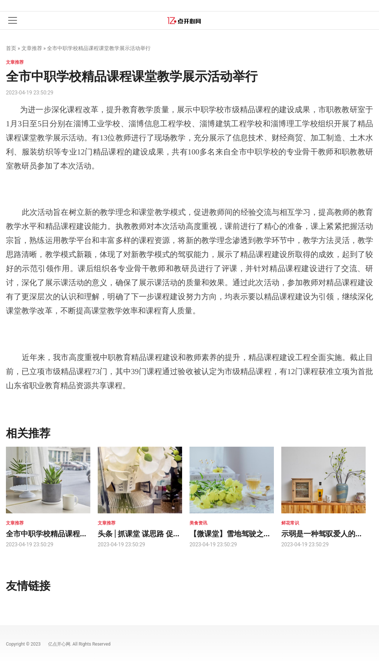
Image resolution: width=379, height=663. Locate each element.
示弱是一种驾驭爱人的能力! (326, 533)
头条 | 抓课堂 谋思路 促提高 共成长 (155, 533)
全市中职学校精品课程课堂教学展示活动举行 (80, 533)
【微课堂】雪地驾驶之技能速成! (242, 533)
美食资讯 (198, 523)
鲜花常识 (290, 523)
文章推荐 (31, 48)
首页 (11, 48)
